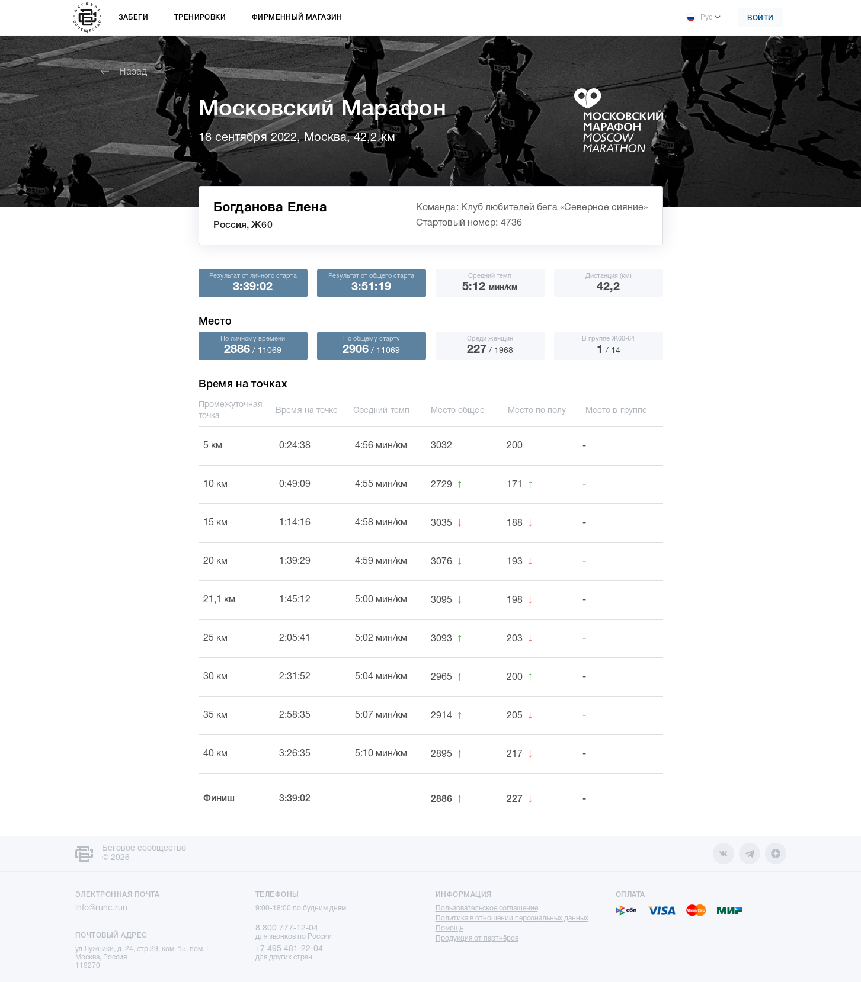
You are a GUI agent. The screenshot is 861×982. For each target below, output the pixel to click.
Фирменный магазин (297, 17)
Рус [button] (699, 17)
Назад (124, 72)
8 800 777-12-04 (286, 928)
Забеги (133, 17)
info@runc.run (101, 908)
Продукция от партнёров (477, 938)
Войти (760, 18)
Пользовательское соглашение (487, 908)
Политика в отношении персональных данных (512, 918)
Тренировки (200, 17)
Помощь (449, 928)
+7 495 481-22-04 (289, 949)
